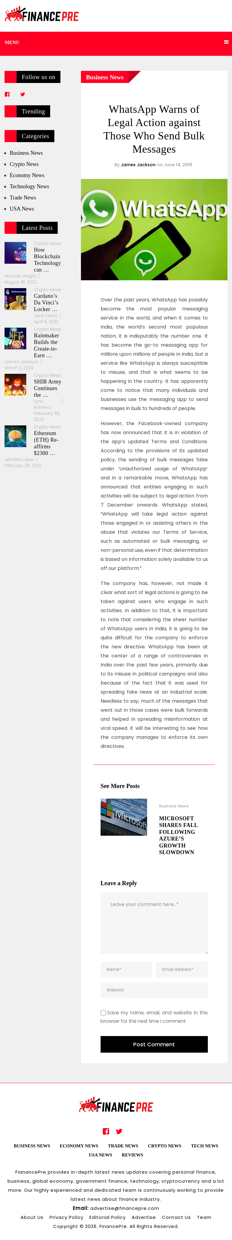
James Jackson (138, 165)
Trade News (23, 198)
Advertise (144, 1217)
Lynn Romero (42, 404)
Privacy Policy (66, 1217)
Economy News (27, 175)
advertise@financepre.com (124, 1208)
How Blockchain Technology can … (47, 260)
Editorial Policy (107, 1217)
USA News (22, 209)
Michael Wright (20, 276)
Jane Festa (45, 316)
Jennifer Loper (19, 459)
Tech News (204, 1145)
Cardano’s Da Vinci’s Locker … (46, 302)
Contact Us (176, 1217)
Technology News (29, 186)
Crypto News (24, 164)
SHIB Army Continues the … (47, 388)
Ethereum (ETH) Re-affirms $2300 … (46, 443)
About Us (32, 1217)
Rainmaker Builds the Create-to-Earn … (46, 345)
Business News (105, 77)
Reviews (132, 1155)
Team (204, 1217)
